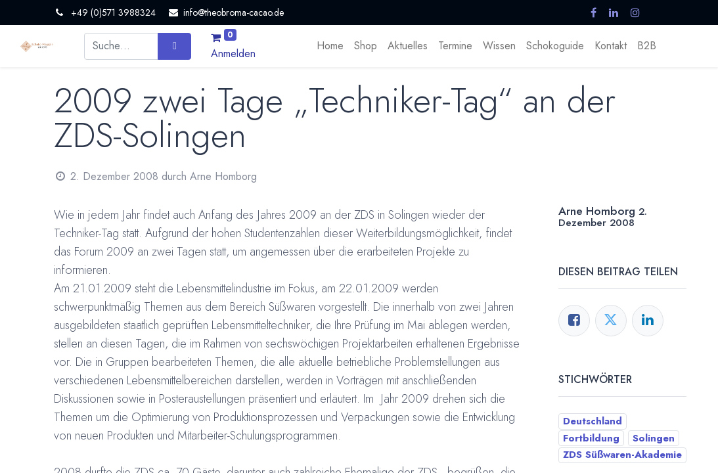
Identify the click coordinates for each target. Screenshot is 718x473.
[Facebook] (574, 320)
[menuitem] (330, 46)
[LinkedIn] (647, 320)
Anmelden (233, 53)
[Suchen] (174, 46)
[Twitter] (611, 320)
